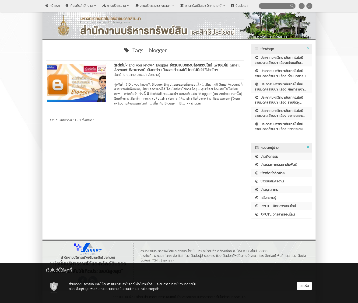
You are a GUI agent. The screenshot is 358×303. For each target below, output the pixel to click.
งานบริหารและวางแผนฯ (155, 5)
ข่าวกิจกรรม (266, 156)
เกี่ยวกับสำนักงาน (81, 5)
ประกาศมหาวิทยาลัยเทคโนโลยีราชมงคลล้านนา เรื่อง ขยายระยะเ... (280, 113)
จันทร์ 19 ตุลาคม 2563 (129, 74)
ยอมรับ (304, 285)
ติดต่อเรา (239, 5)
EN (309, 6)
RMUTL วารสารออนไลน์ (275, 214)
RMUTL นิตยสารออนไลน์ (275, 206)
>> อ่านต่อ (193, 103)
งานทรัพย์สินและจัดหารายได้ (203, 5)
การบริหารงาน (116, 5)
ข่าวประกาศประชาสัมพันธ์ (276, 164)
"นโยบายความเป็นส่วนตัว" (117, 288)
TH (302, 6)
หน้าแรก (52, 5)
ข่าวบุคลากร (266, 189)
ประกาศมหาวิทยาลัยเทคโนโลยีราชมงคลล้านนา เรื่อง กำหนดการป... (281, 73)
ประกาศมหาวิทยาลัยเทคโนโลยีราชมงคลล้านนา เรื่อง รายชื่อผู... (279, 100)
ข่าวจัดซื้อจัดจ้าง (269, 173)
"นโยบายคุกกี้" (150, 288)
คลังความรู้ (153, 74)
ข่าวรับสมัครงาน (269, 181)
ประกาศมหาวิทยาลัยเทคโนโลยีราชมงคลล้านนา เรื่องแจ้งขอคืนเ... (279, 60)
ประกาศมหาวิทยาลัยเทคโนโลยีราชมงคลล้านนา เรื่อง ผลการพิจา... (280, 86)
